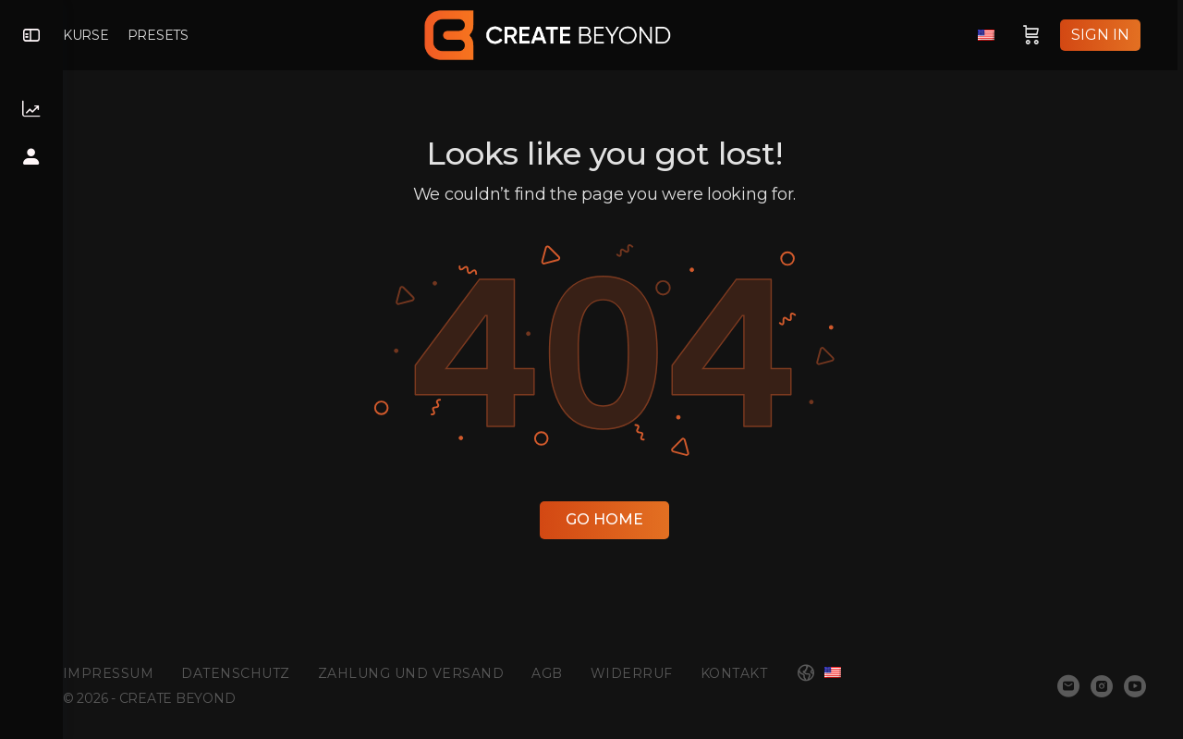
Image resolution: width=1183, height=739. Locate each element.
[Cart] (1037, 35)
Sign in (1106, 34)
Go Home (623, 519)
